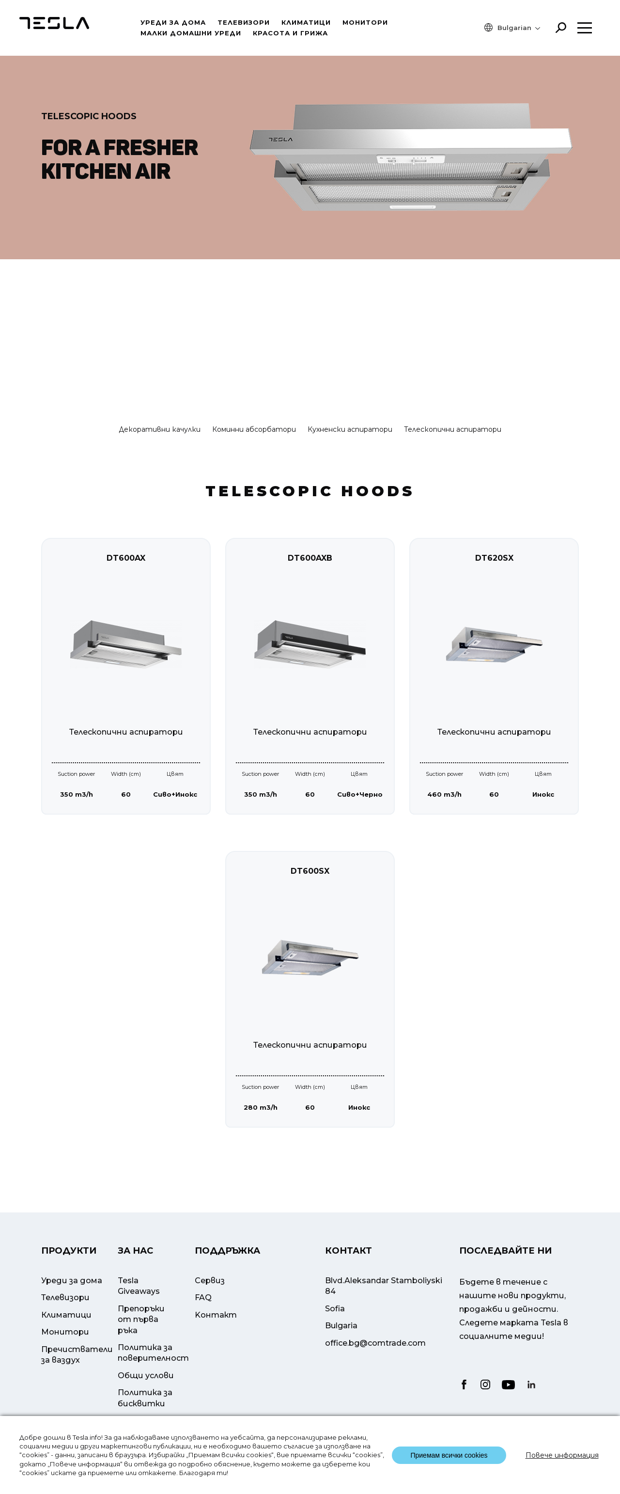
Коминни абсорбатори (254, 429)
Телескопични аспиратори (452, 429)
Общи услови (146, 1393)
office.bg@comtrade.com (375, 1361)
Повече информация (562, 1455)
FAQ (203, 1316)
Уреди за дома (173, 22)
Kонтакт (216, 1332)
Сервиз (210, 1299)
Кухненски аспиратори (350, 429)
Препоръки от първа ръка (141, 1337)
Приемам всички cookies (448, 1455)
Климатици (306, 22)
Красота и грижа (290, 33)
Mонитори (365, 22)
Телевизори (243, 22)
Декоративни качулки (160, 429)
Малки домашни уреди (190, 33)
